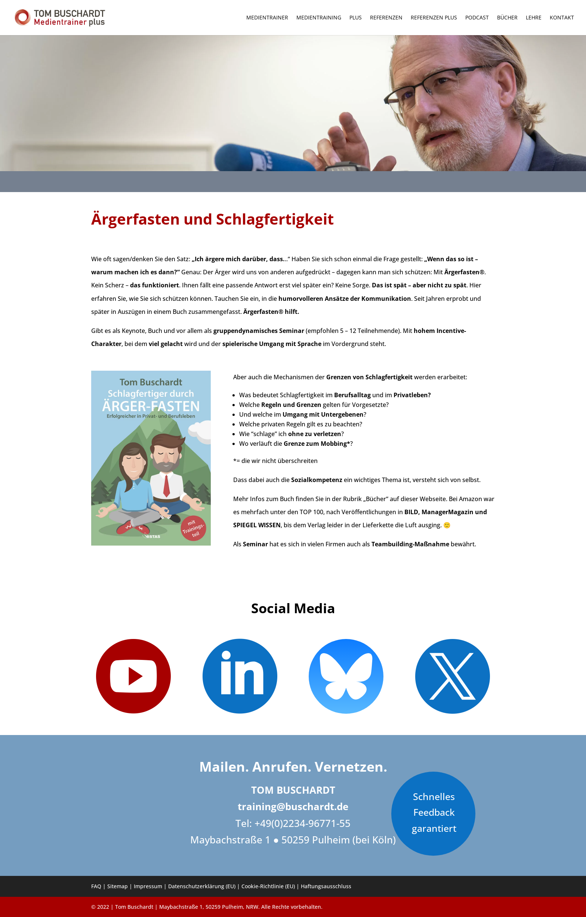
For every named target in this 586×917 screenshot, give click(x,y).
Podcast (477, 18)
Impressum (148, 886)
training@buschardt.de (293, 806)
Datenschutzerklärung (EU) (201, 886)
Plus (355, 18)
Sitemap (117, 886)
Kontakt (562, 18)
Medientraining (318, 18)
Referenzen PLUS (434, 18)
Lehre (534, 18)
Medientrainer (267, 18)
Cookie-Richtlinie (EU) (268, 886)
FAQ (96, 886)
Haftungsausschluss (326, 886)
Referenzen (386, 18)
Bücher (507, 18)
